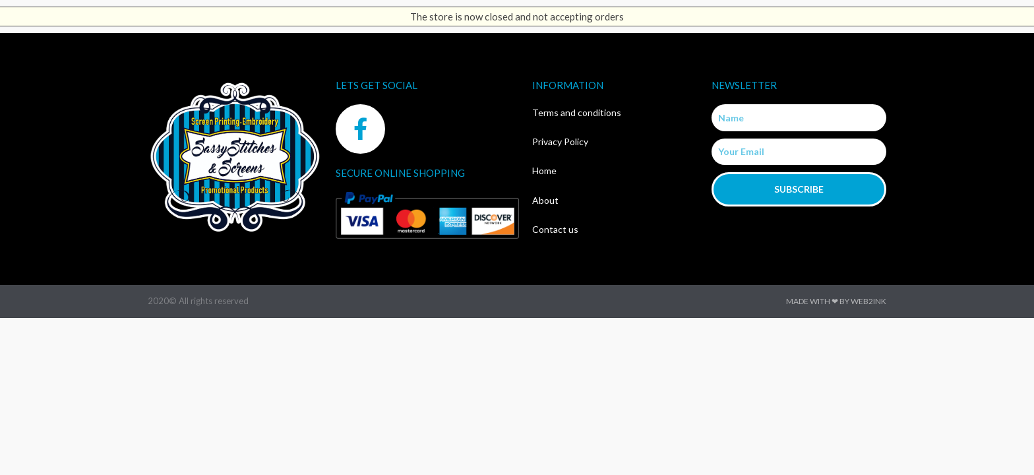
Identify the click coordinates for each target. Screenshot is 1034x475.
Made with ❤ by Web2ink (836, 301)
